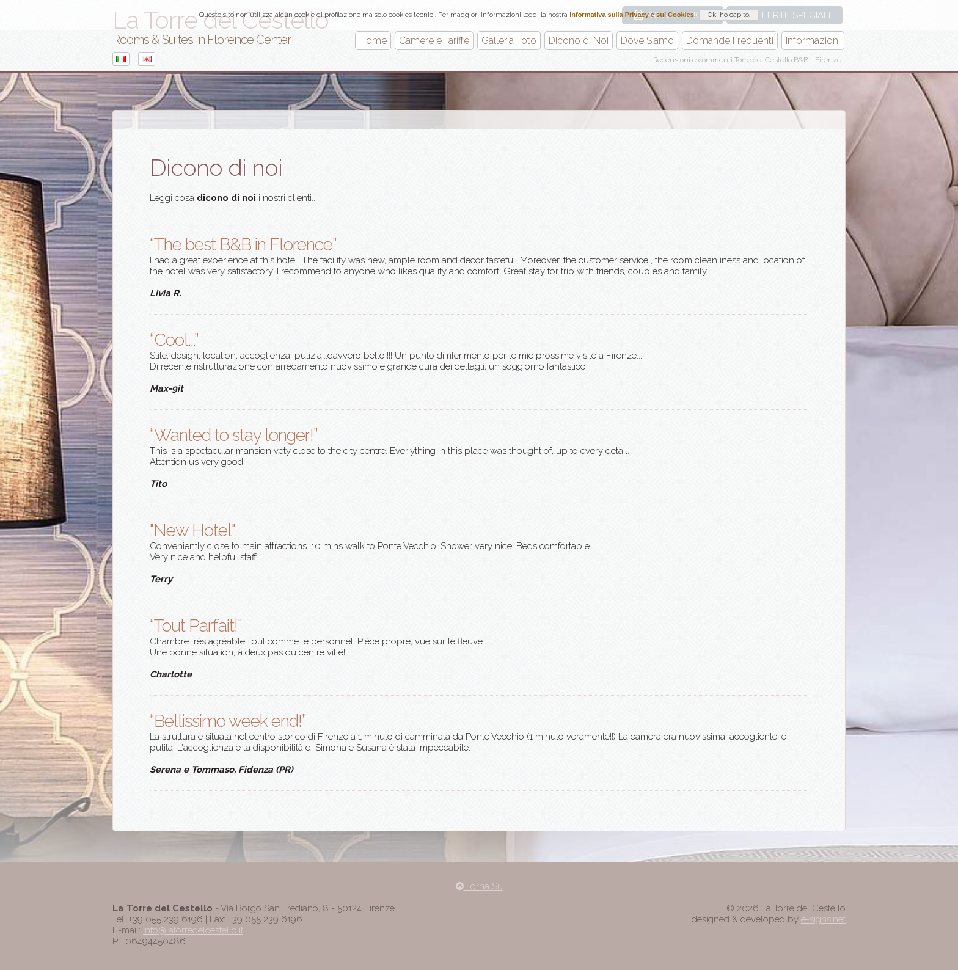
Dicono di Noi (579, 40)
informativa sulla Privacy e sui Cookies (631, 14)
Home (373, 40)
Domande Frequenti (729, 40)
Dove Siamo (647, 40)
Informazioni (813, 40)
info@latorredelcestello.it (193, 930)
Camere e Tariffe (434, 40)
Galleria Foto (508, 40)
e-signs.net (823, 919)
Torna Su (479, 886)
